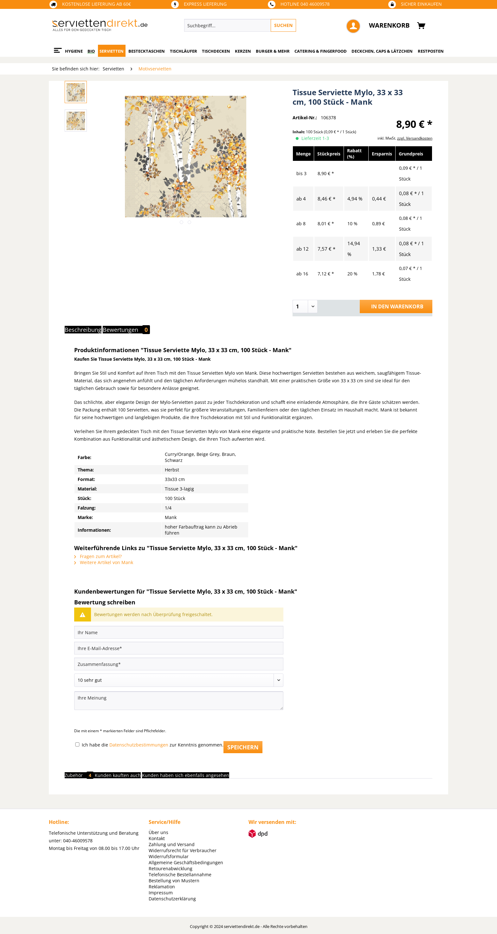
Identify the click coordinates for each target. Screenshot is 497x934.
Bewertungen (126, 329)
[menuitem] (269, 25)
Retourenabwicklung (170, 868)
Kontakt (157, 838)
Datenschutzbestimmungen (138, 745)
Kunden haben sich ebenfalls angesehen (185, 775)
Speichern (243, 747)
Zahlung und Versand (172, 844)
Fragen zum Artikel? (98, 556)
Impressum (161, 893)
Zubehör (80, 775)
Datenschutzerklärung (172, 899)
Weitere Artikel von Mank (103, 562)
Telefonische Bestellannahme (180, 875)
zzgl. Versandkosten (414, 138)
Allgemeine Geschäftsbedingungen (186, 862)
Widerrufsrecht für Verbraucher (182, 850)
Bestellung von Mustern (174, 881)
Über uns (158, 832)
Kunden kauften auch (118, 775)
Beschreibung (83, 329)
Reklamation (162, 887)
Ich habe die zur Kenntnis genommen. (152, 745)
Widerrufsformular (169, 856)
